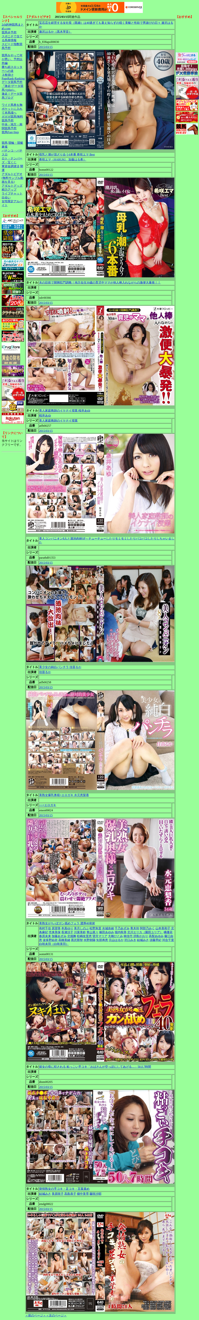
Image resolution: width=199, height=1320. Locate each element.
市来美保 (55, 932)
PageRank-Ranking (13, 78)
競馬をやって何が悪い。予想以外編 (12, 59)
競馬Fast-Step (10, 132)
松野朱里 (95, 928)
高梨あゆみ (156, 936)
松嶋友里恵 (84, 936)
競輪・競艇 (15, 142)
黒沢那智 (77, 940)
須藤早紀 (155, 940)
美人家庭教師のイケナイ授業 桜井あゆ (64, 410)
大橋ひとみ (115, 936)
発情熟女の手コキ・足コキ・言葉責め (64, 1188)
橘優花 (168, 932)
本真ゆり (67, 928)
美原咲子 (58, 1193)
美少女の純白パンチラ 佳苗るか (60, 667)
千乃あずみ (122, 928)
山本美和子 (162, 928)
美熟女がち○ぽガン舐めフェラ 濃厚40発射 (67, 923)
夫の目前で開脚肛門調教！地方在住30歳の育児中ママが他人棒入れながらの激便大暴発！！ (100, 282)
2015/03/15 (46, 46)
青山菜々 (92, 932)
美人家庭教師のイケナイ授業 (58, 420)
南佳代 (128, 936)
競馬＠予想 (9, 32)
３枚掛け (8, 74)
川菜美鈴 (80, 932)
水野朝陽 (89, 940)
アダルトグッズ (12, 185)
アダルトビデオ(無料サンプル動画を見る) (12, 177)
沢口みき (130, 940)
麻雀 (5, 146)
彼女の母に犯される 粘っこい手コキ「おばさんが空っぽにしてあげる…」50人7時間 (95, 1066)
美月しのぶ (81, 928)
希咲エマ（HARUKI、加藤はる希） (62, 159)
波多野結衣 (50, 940)
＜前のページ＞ (35, 1315)
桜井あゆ (45, 415)
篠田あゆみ (106, 932)
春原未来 (45, 936)
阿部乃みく (147, 928)
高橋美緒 (64, 940)
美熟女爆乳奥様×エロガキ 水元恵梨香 (64, 795)
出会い (6, 197)
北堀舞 (71, 936)
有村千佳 (45, 928)
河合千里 (168, 940)
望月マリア (99, 936)
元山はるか (116, 940)
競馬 (5, 142)
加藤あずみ (59, 936)
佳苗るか (45, 672)
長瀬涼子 (67, 932)
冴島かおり (140, 936)
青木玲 (134, 928)
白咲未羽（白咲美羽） (54, 943)
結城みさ (143, 940)
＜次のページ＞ (56, 1315)
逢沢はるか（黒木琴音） (55, 31)
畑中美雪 (83, 1193)
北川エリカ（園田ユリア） (145, 932)
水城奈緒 (108, 928)
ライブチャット (12, 193)
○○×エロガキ (47, 805)
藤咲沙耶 (95, 1193)
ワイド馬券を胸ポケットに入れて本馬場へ (12, 108)
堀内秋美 (121, 932)
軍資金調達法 (10, 166)
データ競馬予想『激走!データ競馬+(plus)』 (12, 85)
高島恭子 (70, 1193)
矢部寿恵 (102, 940)
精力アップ (9, 189)
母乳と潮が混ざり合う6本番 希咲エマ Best (67, 154)
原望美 (56, 928)
